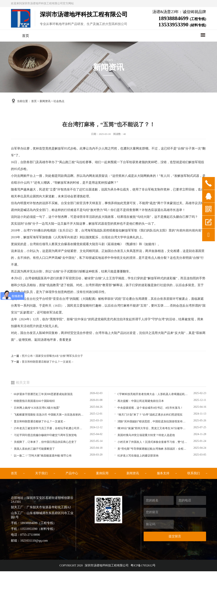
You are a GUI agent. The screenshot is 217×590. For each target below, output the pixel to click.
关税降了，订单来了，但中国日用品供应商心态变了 (45, 441)
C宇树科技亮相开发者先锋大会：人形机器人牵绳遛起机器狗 (152, 394)
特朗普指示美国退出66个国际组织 (34, 401)
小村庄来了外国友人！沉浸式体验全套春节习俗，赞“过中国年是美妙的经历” (152, 441)
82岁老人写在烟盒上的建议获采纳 (137, 455)
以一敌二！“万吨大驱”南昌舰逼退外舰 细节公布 (43, 455)
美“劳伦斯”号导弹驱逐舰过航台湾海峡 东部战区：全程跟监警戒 (152, 448)
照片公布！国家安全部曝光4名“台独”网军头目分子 (52, 355)
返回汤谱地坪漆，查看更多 (53, 339)
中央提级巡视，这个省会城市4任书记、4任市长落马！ (150, 407)
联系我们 (193, 473)
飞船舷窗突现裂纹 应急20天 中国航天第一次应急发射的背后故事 (49, 414)
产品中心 (72, 473)
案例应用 (102, 473)
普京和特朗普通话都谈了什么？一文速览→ (48, 361)
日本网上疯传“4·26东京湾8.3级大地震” (37, 407)
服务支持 (163, 473)
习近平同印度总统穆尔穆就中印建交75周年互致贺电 (45, 435)
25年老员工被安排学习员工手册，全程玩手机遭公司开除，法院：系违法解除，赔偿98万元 (49, 428)
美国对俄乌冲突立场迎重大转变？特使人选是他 (146, 435)
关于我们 (41, 473)
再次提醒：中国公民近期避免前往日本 (140, 401)
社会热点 (58, 101)
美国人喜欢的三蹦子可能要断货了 (34, 448)
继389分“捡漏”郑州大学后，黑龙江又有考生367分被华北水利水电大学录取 (152, 428)
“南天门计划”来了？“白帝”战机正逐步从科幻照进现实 (149, 414)
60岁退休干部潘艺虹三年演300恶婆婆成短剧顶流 (43, 394)
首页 (25, 36)
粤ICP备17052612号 (143, 565)
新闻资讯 (45, 101)
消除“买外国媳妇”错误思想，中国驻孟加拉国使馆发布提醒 (152, 421)
